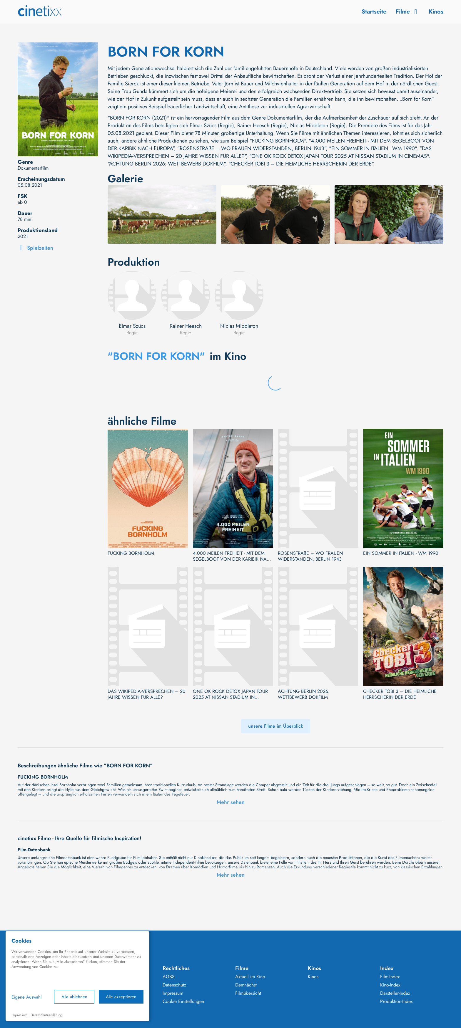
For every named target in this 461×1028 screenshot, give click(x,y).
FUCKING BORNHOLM (131, 553)
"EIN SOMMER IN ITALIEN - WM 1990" (372, 148)
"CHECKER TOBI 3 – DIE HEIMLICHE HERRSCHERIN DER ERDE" (300, 164)
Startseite (374, 11)
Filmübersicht (248, 993)
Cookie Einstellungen (183, 1001)
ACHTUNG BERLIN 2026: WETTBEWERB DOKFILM (304, 694)
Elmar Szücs (132, 326)
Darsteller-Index (395, 993)
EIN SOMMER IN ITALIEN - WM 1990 (400, 553)
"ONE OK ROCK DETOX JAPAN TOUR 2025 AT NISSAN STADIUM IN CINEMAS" (338, 156)
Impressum (173, 993)
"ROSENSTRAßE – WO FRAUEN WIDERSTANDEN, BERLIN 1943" (251, 148)
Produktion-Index (396, 1001)
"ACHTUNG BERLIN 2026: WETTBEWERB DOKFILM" (166, 164)
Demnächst (246, 985)
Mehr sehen (231, 802)
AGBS (169, 977)
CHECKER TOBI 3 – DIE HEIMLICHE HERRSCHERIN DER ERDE (400, 694)
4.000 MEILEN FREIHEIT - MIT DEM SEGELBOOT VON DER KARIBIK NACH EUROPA (233, 556)
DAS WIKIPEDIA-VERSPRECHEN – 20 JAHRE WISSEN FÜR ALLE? (147, 694)
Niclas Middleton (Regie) (318, 125)
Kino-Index (390, 985)
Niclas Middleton (239, 326)
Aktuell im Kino (250, 977)
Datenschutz (174, 985)
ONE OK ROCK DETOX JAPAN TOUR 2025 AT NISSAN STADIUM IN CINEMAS (230, 694)
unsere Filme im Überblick (275, 726)
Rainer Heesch (186, 326)
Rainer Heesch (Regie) (262, 125)
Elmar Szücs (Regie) (212, 125)
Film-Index (390, 977)
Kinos (436, 11)
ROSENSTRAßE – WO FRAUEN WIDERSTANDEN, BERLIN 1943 (310, 556)
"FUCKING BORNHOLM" (277, 141)
